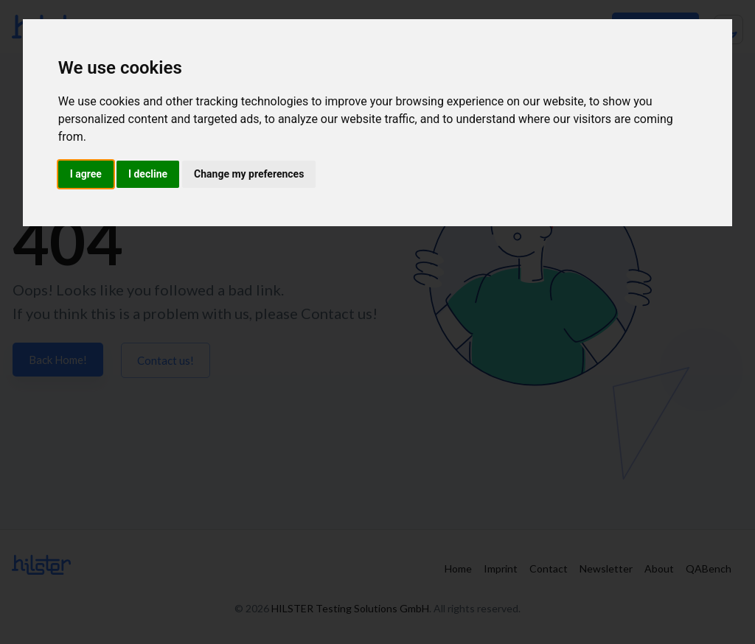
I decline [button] (147, 174)
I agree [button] (86, 174)
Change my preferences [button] (249, 174)
